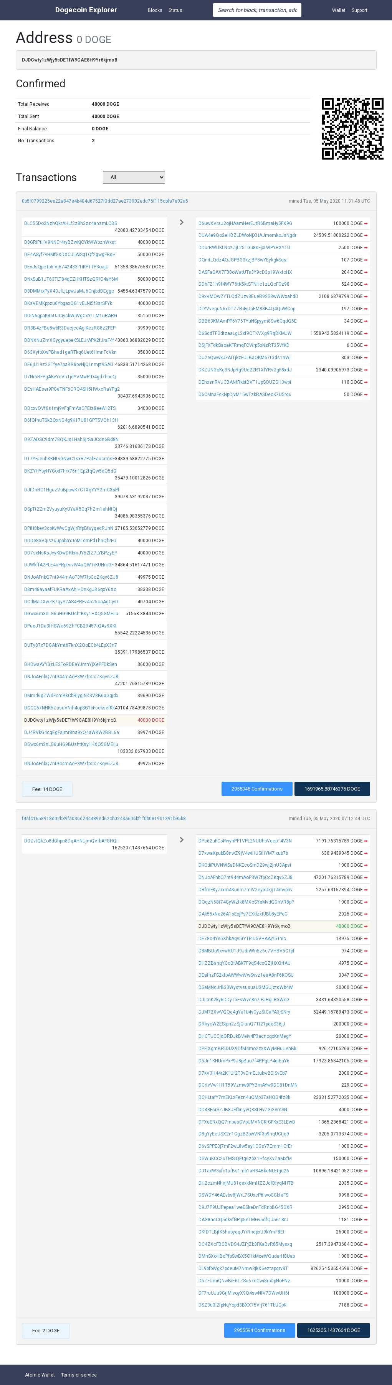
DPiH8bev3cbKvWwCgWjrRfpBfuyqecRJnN (68, 528)
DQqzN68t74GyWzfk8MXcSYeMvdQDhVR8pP (246, 902)
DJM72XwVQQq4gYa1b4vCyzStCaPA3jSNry (244, 1012)
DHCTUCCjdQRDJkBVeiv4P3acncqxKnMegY (244, 1036)
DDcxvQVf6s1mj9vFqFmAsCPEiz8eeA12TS (70, 408)
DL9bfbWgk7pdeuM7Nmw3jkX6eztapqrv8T (243, 1268)
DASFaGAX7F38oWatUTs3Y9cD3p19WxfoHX (245, 272)
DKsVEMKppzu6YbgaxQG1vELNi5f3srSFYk (68, 303)
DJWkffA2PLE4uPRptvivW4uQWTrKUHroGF (69, 565)
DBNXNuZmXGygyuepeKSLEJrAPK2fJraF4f (69, 340)
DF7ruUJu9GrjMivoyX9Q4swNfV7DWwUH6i (243, 1293)
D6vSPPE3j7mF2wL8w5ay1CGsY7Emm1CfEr (245, 1146)
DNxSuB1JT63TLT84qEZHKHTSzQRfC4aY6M (71, 279)
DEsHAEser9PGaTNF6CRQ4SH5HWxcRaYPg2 (72, 389)
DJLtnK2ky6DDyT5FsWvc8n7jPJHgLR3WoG (243, 999)
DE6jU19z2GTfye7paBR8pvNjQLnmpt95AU (68, 364)
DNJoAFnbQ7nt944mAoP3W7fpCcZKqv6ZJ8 (71, 577)
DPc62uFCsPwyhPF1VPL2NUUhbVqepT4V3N (245, 841)
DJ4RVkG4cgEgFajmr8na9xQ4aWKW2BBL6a (71, 732)
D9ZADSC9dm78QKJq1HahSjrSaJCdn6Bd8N (71, 439)
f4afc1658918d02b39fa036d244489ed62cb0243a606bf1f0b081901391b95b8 (104, 818)
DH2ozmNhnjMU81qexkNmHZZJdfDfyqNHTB (246, 1183)
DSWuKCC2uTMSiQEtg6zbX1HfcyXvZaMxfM (245, 1158)
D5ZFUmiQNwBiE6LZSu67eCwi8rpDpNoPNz (244, 1280)
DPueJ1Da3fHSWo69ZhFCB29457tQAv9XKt (70, 626)
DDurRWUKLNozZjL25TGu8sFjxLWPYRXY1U (244, 247)
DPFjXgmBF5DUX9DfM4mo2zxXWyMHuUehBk (247, 1048)
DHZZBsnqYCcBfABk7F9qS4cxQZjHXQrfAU (244, 963)
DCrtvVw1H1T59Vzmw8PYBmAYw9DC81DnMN (248, 1085)
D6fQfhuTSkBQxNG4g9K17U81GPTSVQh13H (71, 420)
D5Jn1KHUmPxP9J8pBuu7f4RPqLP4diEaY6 (243, 1061)
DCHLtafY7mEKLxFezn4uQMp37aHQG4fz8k (244, 1097)
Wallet (339, 10)
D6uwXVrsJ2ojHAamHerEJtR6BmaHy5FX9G (245, 223)
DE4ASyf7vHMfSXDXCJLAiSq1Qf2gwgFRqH (70, 254)
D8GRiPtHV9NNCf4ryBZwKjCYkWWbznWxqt (70, 242)
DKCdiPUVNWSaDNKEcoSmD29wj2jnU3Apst (244, 865)
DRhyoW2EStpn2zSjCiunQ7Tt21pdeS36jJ (241, 1024)
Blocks (155, 10)
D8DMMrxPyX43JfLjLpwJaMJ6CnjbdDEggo (69, 291)
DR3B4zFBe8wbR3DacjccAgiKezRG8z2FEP (70, 328)
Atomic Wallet (40, 1375)
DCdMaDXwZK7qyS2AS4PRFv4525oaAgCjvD (71, 601)
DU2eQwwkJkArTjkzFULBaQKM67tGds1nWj (244, 357)
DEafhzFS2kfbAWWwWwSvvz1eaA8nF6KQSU (246, 975)
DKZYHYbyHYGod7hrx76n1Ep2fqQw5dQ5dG (70, 471)
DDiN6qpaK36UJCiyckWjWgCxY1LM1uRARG (70, 315)
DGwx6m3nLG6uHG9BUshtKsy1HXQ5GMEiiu (71, 613)
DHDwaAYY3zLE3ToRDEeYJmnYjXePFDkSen (70, 664)
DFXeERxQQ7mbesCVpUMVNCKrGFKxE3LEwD (246, 1122)
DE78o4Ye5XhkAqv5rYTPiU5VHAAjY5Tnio (242, 938)
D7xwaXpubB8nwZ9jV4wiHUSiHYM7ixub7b (243, 853)
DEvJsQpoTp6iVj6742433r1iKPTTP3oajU (66, 267)
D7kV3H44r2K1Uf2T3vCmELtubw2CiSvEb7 (242, 1073)
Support (359, 10)
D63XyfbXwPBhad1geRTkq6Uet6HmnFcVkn (70, 352)
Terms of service (79, 1375)
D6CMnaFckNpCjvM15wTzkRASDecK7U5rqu (244, 394)
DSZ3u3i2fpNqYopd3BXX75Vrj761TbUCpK (242, 1305)
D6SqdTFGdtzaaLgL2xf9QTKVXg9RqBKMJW (245, 333)
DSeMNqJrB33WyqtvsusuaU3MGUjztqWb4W (245, 987)
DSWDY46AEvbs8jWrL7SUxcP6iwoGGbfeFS (243, 1195)
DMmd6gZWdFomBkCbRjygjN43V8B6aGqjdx (71, 695)
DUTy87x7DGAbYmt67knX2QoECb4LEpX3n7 (70, 645)
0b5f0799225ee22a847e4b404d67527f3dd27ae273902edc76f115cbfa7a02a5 (105, 201)
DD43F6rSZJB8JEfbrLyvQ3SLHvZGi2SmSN (242, 1109)
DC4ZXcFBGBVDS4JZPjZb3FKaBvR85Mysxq (245, 1244)
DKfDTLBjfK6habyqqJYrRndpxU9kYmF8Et (241, 1232)
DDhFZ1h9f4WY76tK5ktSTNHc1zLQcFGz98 (243, 284)
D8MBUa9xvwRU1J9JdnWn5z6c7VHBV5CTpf (246, 951)
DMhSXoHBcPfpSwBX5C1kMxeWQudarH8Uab (246, 1256)
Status (175, 10)
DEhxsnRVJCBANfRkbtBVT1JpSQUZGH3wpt (244, 382)
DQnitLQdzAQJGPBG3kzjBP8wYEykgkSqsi (243, 260)
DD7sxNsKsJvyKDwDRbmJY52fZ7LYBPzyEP (70, 553)
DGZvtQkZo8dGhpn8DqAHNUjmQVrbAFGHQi (70, 841)
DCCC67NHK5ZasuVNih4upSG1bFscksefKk (69, 708)
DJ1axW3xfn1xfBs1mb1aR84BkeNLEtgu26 (243, 1171)
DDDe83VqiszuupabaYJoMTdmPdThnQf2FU (70, 540)
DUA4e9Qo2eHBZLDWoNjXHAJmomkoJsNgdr (247, 235)
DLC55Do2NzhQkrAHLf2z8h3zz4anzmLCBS (70, 223)
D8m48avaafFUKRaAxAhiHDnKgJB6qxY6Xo (70, 589)
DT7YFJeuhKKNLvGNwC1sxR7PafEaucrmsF (69, 458)
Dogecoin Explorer (86, 9)
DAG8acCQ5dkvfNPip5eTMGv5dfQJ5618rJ (243, 1219)
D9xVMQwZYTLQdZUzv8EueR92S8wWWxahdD (248, 296)
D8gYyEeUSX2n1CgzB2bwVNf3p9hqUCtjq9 (243, 1134)
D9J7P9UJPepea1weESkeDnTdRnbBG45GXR (245, 1207)
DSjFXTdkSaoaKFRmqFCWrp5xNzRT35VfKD (243, 345)
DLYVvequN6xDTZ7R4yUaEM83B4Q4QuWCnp (246, 308)
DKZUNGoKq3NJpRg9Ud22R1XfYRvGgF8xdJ (245, 370)
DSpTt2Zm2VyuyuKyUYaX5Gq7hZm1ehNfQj (70, 509)
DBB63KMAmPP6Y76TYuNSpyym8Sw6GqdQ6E (247, 321)
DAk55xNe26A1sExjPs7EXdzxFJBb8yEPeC (243, 914)
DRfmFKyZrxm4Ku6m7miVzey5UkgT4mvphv (245, 889)
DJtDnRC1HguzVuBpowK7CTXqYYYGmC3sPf (71, 490)
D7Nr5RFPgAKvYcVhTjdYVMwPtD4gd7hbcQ (70, 377)
